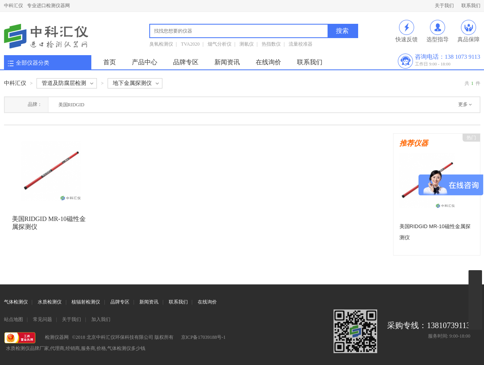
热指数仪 (271, 44)
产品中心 (144, 62)
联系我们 (470, 5)
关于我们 (444, 5)
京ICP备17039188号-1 (203, 337)
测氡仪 (246, 44)
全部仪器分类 (32, 63)
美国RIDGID (71, 105)
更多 (463, 104)
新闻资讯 (227, 62)
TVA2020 (190, 44)
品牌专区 (186, 62)
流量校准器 (300, 44)
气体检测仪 (16, 302)
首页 (109, 62)
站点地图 (13, 319)
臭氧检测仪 (161, 44)
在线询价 (268, 62)
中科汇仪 (13, 5)
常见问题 (42, 319)
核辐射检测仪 (85, 302)
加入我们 (100, 319)
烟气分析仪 (219, 44)
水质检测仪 (50, 302)
